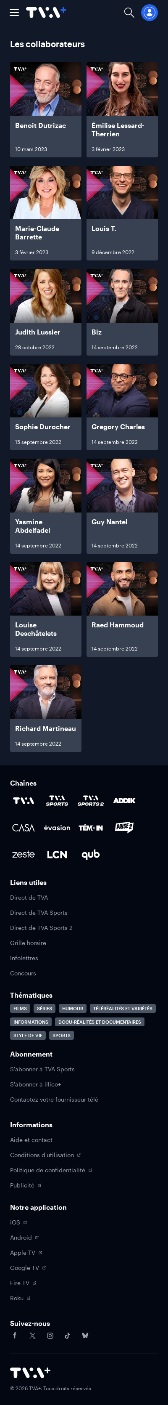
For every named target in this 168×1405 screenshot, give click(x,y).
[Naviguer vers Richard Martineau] (45, 708)
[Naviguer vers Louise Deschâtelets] (45, 609)
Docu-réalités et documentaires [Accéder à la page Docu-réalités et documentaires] (99, 1022)
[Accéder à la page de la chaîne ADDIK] (124, 800)
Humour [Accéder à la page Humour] (72, 1008)
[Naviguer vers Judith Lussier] (45, 312)
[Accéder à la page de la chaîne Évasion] (57, 827)
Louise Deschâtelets (36, 629)
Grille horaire (28, 942)
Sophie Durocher (43, 426)
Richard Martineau (45, 728)
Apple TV (26, 1252)
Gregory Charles (118, 426)
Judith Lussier (37, 332)
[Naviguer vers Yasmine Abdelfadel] (45, 506)
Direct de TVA (29, 897)
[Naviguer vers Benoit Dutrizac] (45, 109)
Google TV (28, 1267)
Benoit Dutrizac (40, 125)
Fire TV (23, 1282)
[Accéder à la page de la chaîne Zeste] (23, 854)
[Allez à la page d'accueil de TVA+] (46, 12)
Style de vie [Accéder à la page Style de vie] (27, 1035)
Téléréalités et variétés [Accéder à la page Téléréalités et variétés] (122, 1008)
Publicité (25, 1185)
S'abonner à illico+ (35, 1084)
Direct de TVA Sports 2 (41, 927)
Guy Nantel (109, 522)
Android (24, 1237)
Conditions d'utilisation (45, 1154)
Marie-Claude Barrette (37, 232)
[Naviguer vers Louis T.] (122, 213)
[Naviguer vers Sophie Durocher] (45, 407)
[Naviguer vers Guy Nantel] (122, 506)
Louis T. (104, 228)
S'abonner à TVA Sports (42, 1069)
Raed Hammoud (118, 625)
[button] (14, 13)
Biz (97, 332)
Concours (23, 973)
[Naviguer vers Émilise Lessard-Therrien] (122, 109)
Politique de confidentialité (51, 1170)
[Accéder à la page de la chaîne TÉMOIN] (90, 827)
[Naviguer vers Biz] (122, 312)
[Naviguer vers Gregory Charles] (122, 407)
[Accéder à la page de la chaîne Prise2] (124, 827)
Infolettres (24, 957)
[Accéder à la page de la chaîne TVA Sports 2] (90, 800)
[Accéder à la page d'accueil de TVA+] (30, 1373)
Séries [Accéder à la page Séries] (44, 1008)
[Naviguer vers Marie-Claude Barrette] (45, 213)
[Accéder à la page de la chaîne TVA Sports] (57, 800)
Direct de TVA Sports (39, 912)
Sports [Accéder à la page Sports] (61, 1035)
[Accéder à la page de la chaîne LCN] (57, 854)
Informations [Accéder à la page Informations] (30, 1022)
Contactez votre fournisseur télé (54, 1099)
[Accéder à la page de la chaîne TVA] (23, 800)
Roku (20, 1297)
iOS (18, 1222)
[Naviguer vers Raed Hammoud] (122, 609)
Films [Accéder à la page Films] (20, 1008)
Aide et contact (31, 1139)
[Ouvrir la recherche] (129, 12)
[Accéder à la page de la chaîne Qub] (90, 854)
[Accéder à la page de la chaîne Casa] (23, 827)
